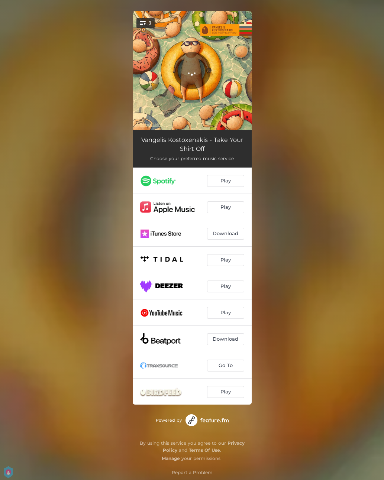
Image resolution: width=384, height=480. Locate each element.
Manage (171, 458)
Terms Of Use (204, 450)
